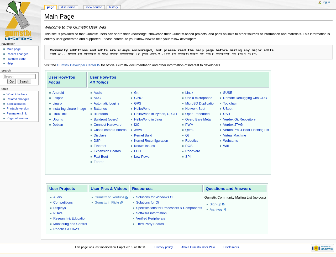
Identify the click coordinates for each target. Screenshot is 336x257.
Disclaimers (231, 247)
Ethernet (100, 146)
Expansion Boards (107, 151)
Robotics (191, 141)
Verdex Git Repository (239, 119)
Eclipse (57, 98)
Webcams (230, 141)
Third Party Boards (150, 224)
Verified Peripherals (150, 218)
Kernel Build (143, 135)
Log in (326, 2)
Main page (14, 49)
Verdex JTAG (233, 125)
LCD (137, 151)
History (113, 7)
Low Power (142, 156)
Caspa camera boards (110, 130)
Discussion (68, 7)
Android (58, 93)
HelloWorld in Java (148, 119)
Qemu (190, 130)
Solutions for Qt (147, 202)
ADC (97, 98)
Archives (216, 209)
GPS (137, 103)
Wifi (226, 146)
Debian (57, 125)
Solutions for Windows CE (155, 197)
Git (136, 93)
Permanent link (17, 113)
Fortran (99, 162)
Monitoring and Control (70, 224)
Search (6, 70)
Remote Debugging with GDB (245, 98)
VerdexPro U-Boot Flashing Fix (246, 130)
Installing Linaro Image (69, 109)
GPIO (138, 98)
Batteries (100, 109)
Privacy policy (163, 247)
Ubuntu (57, 119)
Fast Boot (101, 156)
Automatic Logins (106, 103)
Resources (142, 188)
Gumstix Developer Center (76, 65)
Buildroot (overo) (106, 119)
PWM (189, 125)
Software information (151, 213)
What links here (17, 94)
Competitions (63, 202)
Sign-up (215, 204)
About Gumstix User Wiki (198, 247)
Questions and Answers (228, 188)
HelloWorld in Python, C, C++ (155, 114)
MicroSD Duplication (200, 103)
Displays (100, 135)
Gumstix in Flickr (107, 202)
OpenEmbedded (197, 114)
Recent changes (17, 54)
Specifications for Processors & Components (169, 208)
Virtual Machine (234, 135)
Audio (98, 93)
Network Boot (195, 109)
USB (226, 114)
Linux (189, 93)
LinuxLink (59, 114)
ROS (189, 146)
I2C (136, 125)
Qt (187, 135)
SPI (188, 156)
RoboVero (192, 151)
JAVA (138, 130)
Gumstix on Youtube (110, 197)
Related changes (18, 99)
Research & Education (69, 218)
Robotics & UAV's (66, 229)
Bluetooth (101, 114)
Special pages (16, 103)
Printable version (18, 108)
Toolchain (230, 103)
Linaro (57, 103)
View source (94, 7)
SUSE (227, 93)
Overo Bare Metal (198, 119)
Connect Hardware (108, 125)
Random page (16, 58)
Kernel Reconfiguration (151, 141)
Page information (18, 118)
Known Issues (144, 146)
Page (50, 7)
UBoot (227, 109)
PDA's (57, 213)
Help (10, 63)
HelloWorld (142, 109)
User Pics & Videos (109, 188)
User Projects (62, 188)
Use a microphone (198, 98)
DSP (97, 141)
